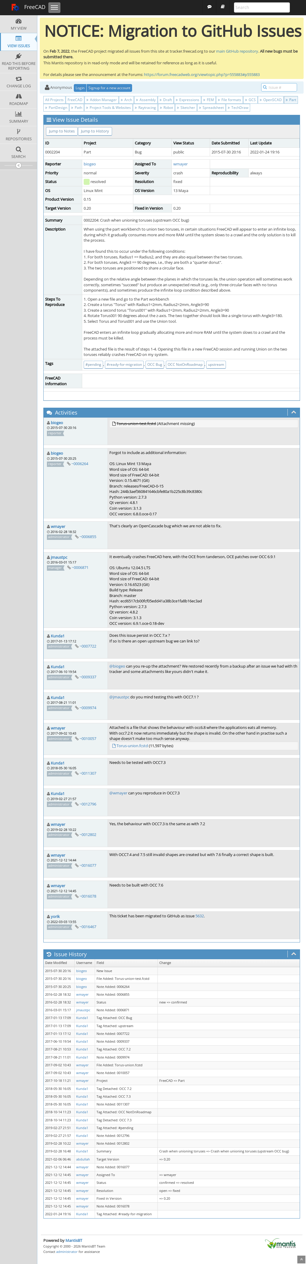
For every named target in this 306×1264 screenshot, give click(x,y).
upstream (216, 364)
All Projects (54, 99)
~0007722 (87, 646)
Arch (126, 99)
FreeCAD (28, 7)
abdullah (83, 1159)
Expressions (187, 99)
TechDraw (238, 107)
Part (291, 99)
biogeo (90, 164)
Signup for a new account (109, 87)
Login (80, 87)
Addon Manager (101, 99)
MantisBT (73, 1240)
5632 (199, 916)
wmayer (180, 164)
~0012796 (87, 804)
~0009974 (87, 707)
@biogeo (117, 666)
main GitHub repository (237, 51)
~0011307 (87, 773)
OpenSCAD (271, 99)
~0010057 (87, 738)
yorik (55, 916)
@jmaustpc (119, 697)
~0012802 (87, 834)
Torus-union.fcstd (132, 745)
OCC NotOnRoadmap (185, 364)
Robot (166, 107)
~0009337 (87, 677)
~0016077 (87, 865)
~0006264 (79, 463)
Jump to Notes (62, 131)
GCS (250, 99)
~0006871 (80, 567)
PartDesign (56, 107)
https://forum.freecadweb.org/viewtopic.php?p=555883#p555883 (202, 74)
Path (76, 107)
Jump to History (95, 131)
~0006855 (87, 536)
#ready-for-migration (124, 364)
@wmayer (118, 793)
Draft (166, 99)
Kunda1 (58, 636)
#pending (93, 364)
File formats (229, 99)
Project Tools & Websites (108, 107)
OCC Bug (154, 364)
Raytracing (145, 107)
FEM (208, 99)
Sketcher (186, 107)
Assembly (146, 99)
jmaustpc (59, 557)
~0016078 (87, 896)
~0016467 (87, 926)
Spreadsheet (211, 107)
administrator (67, 1251)
